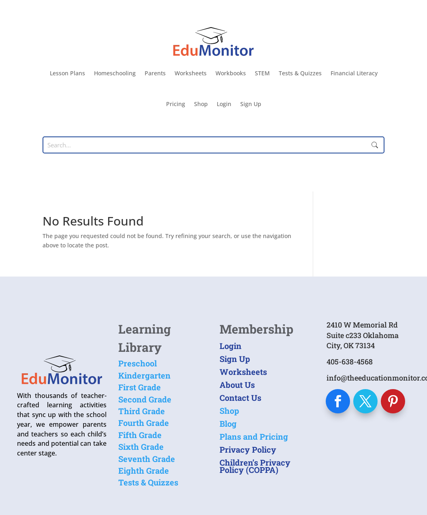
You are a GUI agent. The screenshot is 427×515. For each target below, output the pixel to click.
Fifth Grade (140, 435)
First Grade (139, 387)
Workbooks (231, 73)
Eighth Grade (143, 470)
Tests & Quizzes (300, 73)
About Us (237, 384)
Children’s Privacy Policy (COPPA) (255, 466)
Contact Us (240, 397)
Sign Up (250, 104)
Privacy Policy (248, 449)
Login (224, 104)
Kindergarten (144, 375)
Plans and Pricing (254, 436)
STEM (262, 73)
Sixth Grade (141, 446)
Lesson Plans (67, 73)
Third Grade (141, 411)
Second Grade (144, 399)
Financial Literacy (354, 73)
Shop (201, 104)
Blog (228, 423)
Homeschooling (115, 73)
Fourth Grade (143, 422)
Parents (155, 73)
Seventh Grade (146, 458)
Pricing (175, 104)
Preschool (137, 363)
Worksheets (191, 73)
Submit (374, 145)
